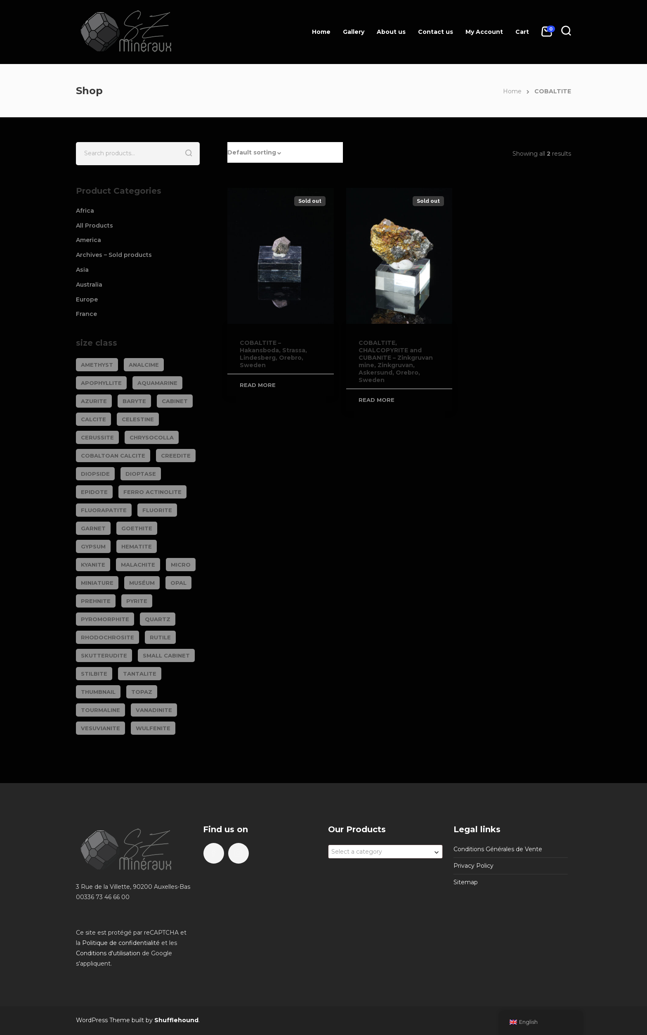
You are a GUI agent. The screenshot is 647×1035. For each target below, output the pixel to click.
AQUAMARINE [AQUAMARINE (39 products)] (157, 383)
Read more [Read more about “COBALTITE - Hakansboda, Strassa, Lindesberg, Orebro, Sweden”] (258, 385)
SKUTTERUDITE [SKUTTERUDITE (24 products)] (104, 655)
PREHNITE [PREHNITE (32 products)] (96, 601)
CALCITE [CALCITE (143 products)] (93, 419)
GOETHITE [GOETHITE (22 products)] (136, 528)
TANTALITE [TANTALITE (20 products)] (139, 673)
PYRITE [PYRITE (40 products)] (136, 601)
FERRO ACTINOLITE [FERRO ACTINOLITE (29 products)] (152, 492)
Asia (82, 269)
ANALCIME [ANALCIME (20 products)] (144, 364)
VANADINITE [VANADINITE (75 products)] (154, 710)
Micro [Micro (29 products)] (181, 564)
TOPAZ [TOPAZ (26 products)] (141, 691)
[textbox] (385, 851)
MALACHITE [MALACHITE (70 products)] (138, 564)
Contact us (435, 32)
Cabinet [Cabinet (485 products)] (175, 401)
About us (391, 32)
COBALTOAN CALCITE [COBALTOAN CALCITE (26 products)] (113, 455)
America (88, 240)
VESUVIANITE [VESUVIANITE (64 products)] (100, 728)
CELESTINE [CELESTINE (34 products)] (138, 419)
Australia (89, 284)
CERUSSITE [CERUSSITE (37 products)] (97, 437)
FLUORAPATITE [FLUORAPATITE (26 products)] (104, 510)
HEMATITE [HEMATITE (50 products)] (136, 546)
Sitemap (465, 882)
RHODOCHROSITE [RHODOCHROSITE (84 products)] (107, 637)
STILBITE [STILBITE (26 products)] (94, 673)
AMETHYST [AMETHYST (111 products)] (97, 364)
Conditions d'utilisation (108, 953)
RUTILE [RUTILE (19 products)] (160, 637)
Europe (87, 299)
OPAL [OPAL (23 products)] (178, 582)
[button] (285, 152)
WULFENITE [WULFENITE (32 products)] (153, 728)
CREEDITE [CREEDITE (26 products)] (176, 455)
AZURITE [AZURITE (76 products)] (94, 401)
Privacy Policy (473, 865)
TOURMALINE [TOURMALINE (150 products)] (100, 710)
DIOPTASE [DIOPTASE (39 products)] (140, 473)
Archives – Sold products (114, 255)
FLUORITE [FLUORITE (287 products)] (157, 510)
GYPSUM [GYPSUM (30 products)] (93, 546)
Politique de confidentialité (121, 943)
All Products (94, 225)
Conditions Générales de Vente (497, 849)
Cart (522, 32)
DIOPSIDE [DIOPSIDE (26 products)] (95, 473)
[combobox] (385, 852)
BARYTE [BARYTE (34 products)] (134, 401)
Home (321, 32)
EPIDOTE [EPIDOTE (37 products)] (94, 492)
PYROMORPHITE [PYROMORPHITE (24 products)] (105, 619)
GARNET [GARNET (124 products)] (93, 528)
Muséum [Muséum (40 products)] (142, 582)
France (86, 314)
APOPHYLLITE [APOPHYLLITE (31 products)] (101, 383)
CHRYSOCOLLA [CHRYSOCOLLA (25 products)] (152, 437)
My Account (484, 32)
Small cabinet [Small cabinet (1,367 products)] (166, 655)
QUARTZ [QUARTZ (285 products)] (157, 619)
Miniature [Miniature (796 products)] (97, 582)
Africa (85, 210)
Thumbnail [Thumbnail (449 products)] (98, 691)
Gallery (353, 32)
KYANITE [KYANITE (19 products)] (93, 564)
